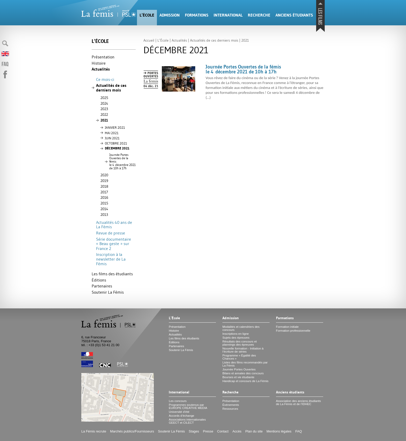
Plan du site (254, 431)
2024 (104, 103)
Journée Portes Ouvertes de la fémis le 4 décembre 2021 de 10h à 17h (122, 161)
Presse (208, 431)
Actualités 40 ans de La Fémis (114, 225)
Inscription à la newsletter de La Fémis (111, 259)
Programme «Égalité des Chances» (239, 357)
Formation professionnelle (293, 330)
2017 (104, 192)
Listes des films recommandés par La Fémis (245, 364)
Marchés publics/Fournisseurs (132, 431)
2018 (104, 186)
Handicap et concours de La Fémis (245, 381)
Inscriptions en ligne (235, 333)
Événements (230, 404)
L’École (147, 15)
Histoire (99, 63)
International (228, 15)
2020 (104, 175)
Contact (223, 431)
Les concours (178, 400)
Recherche (259, 15)
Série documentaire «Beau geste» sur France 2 (113, 244)
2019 (104, 180)
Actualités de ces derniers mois (111, 88)
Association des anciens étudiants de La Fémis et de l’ (298, 402)
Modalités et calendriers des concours (240, 328)
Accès (237, 431)
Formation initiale (287, 326)
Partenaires (102, 285)
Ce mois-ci (105, 79)
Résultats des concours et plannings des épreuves (239, 343)
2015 (104, 203)
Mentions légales (278, 431)
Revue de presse (110, 232)
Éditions (99, 280)
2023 (104, 109)
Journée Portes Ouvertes (239, 369)
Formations (196, 15)
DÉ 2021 (117, 148)
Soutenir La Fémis (108, 292)
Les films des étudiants (112, 273)
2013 (104, 214)
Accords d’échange (181, 415)
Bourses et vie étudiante (238, 377)
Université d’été (179, 411)
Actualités (101, 69)
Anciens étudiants (294, 15)
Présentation (103, 56)
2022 (104, 114)
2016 (104, 197)
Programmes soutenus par (188, 406)
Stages (194, 431)
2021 (104, 120)
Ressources (230, 408)
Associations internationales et (187, 421)
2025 (104, 97)
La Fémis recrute (93, 431)
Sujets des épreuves (235, 337)
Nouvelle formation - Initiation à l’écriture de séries (243, 350)
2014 (104, 209)
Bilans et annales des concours (243, 373)
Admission (170, 15)
